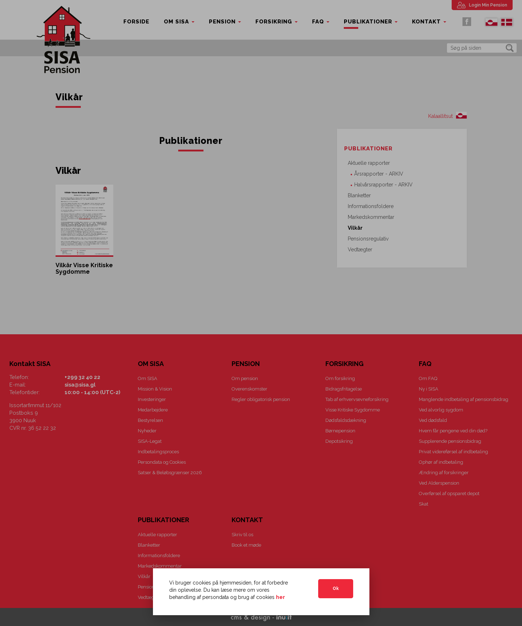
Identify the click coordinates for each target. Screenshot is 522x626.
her (280, 597)
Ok (336, 588)
